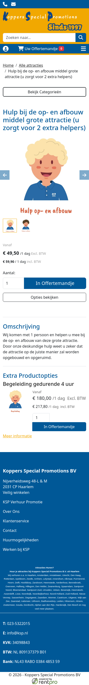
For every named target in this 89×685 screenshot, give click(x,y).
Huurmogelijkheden (20, 540)
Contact (10, 530)
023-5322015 (16, 623)
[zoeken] (80, 37)
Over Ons (11, 511)
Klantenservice (16, 521)
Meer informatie (17, 436)
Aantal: (9, 272)
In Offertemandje (55, 283)
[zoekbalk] (39, 37)
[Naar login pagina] (6, 49)
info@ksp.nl (15, 633)
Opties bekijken (44, 297)
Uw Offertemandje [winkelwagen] (41, 49)
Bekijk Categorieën (44, 91)
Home (8, 65)
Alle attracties (31, 65)
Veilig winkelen (16, 492)
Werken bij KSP (16, 549)
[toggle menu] (83, 49)
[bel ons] (5, 4)
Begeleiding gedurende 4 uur (38, 383)
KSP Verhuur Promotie (22, 502)
